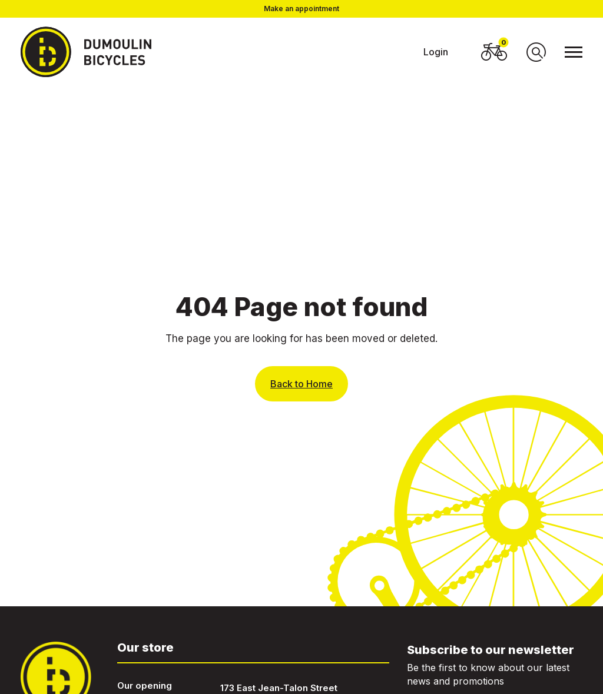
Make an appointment (301, 9)
